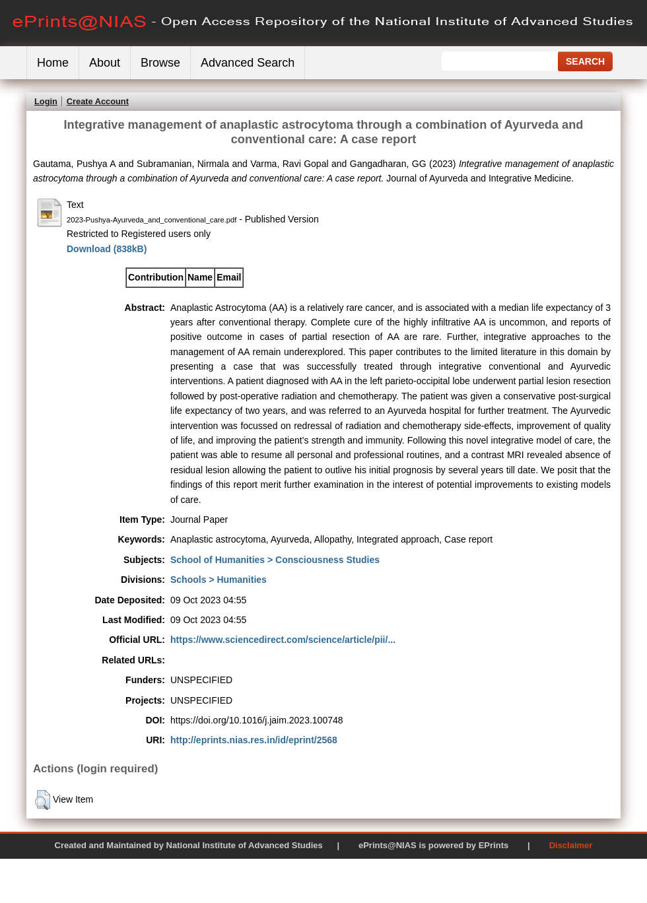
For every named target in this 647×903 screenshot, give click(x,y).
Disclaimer (571, 845)
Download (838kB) (107, 249)
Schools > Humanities (218, 579)
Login (45, 101)
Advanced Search (247, 62)
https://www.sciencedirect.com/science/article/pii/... (282, 639)
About (104, 62)
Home (53, 62)
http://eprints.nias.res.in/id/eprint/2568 (253, 740)
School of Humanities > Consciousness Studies (275, 559)
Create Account (98, 101)
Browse (160, 62)
